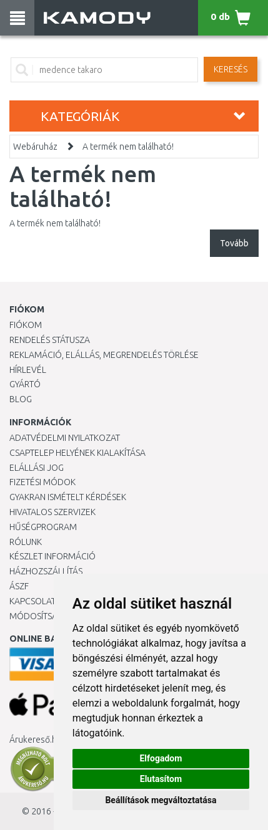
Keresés (230, 69)
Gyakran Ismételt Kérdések (67, 497)
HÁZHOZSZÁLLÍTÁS (45, 571)
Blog (20, 399)
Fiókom (25, 325)
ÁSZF (19, 586)
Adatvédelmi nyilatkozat (64, 438)
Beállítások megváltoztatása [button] (160, 800)
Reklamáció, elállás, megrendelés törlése (104, 355)
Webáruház (35, 147)
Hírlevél (27, 370)
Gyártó (25, 384)
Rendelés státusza (49, 340)
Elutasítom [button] (161, 779)
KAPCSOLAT (32, 601)
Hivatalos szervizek (52, 512)
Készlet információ (52, 556)
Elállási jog (36, 468)
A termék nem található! (128, 147)
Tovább (234, 243)
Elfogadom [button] (160, 758)
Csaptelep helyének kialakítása (77, 453)
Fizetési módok (42, 482)
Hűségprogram (43, 527)
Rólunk (25, 542)
